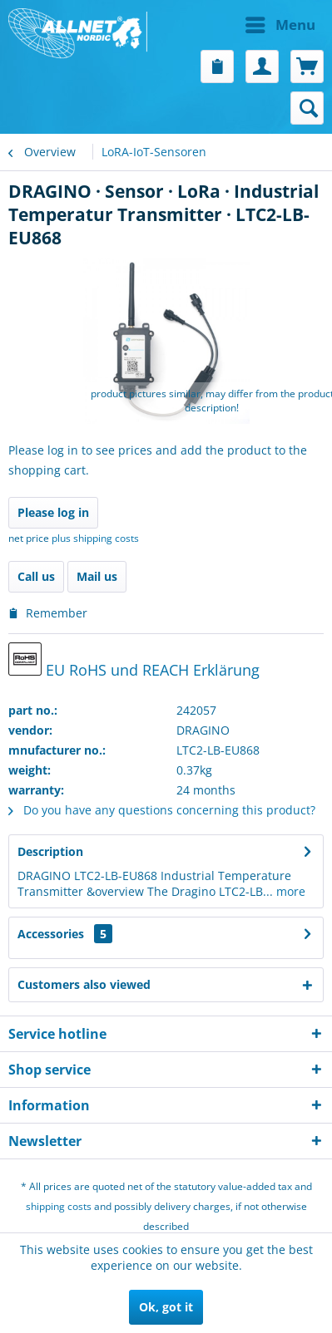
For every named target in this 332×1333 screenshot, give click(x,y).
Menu (280, 23)
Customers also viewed (84, 984)
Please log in (53, 512)
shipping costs (59, 1206)
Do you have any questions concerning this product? (161, 810)
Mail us (97, 576)
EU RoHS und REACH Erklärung (134, 661)
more (289, 891)
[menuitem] (245, 25)
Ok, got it (166, 1307)
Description (50, 851)
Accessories (64, 934)
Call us (36, 576)
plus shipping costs (95, 538)
